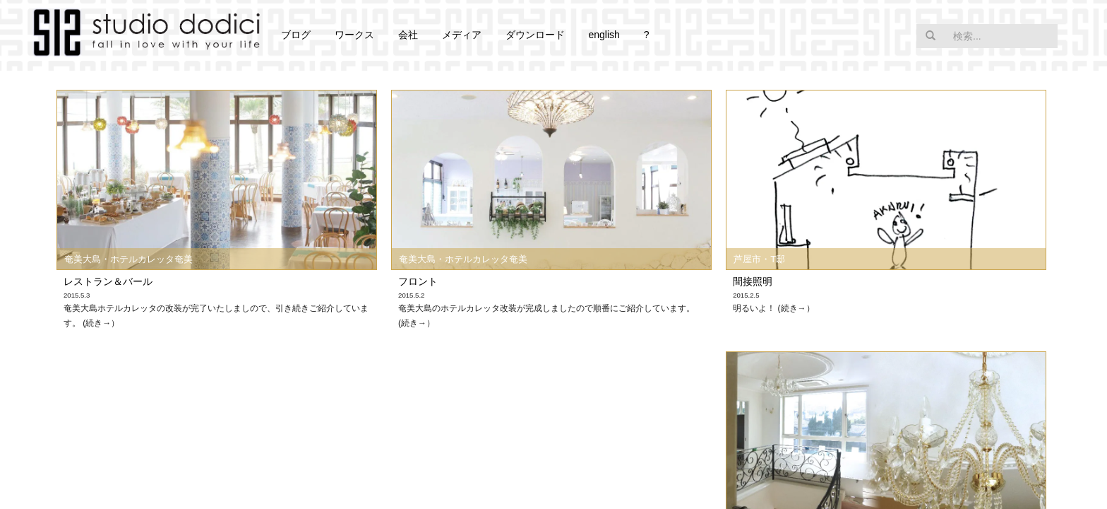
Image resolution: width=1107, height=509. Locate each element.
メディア (461, 34)
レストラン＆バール (108, 281)
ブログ (296, 34)
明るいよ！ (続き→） (773, 308)
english (603, 34)
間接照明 (752, 281)
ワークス (354, 34)
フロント (418, 281)
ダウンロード (535, 34)
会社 (408, 34)
